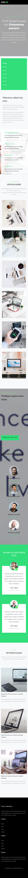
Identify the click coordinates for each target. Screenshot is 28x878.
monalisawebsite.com (18, 868)
